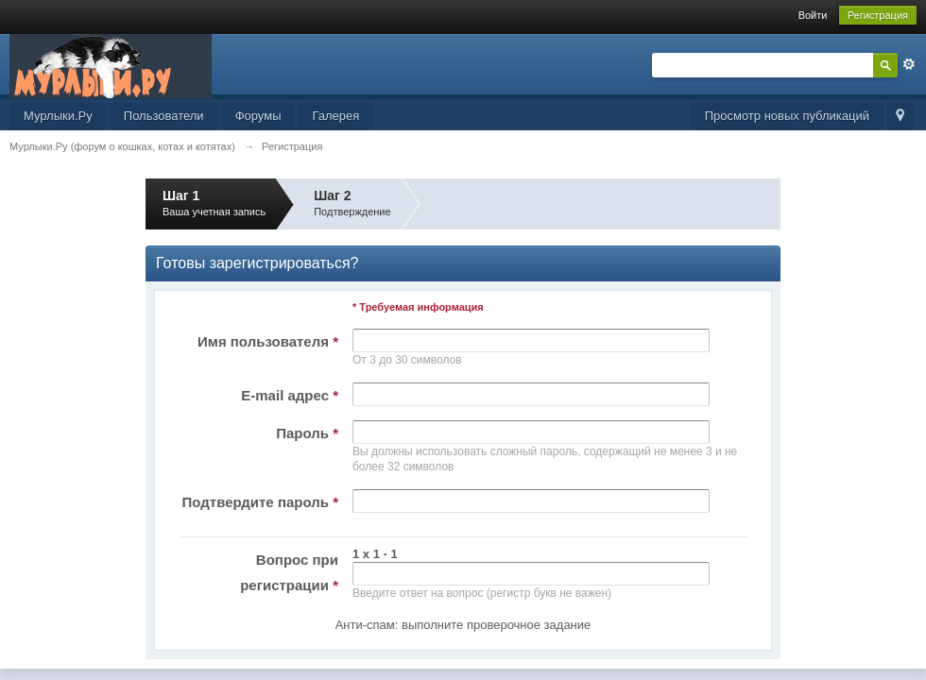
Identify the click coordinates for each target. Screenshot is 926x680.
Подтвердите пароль (260, 502)
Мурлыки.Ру (58, 116)
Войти (813, 15)
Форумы (258, 116)
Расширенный (909, 64)
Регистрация (878, 15)
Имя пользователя (267, 341)
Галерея (335, 116)
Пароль (307, 433)
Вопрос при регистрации (289, 572)
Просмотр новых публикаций (787, 116)
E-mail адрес (289, 395)
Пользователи (164, 116)
